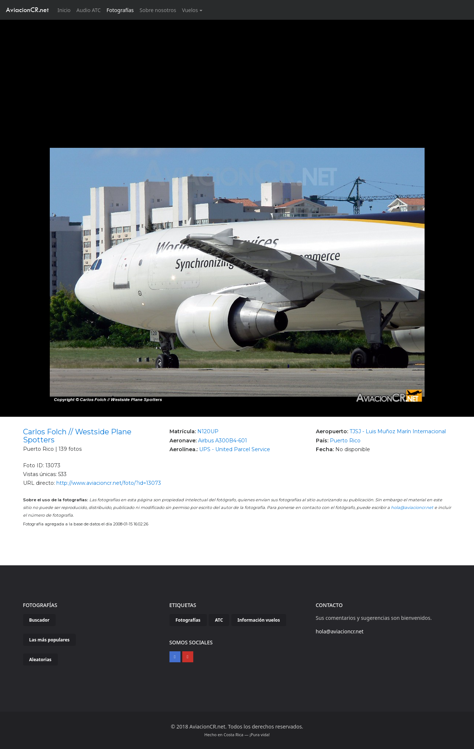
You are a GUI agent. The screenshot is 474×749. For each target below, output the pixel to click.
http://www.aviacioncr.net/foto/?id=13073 (108, 483)
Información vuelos (259, 620)
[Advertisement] (237, 74)
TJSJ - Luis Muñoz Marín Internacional (398, 431)
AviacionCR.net (27, 9)
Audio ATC (88, 10)
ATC (219, 620)
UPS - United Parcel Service (234, 449)
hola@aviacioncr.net (412, 507)
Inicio (65, 10)
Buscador (39, 620)
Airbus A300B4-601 (222, 440)
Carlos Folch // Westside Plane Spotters (77, 435)
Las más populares (49, 640)
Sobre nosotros (157, 10)
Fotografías (120, 10)
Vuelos (190, 10)
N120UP (208, 431)
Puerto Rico (345, 440)
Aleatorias (40, 659)
